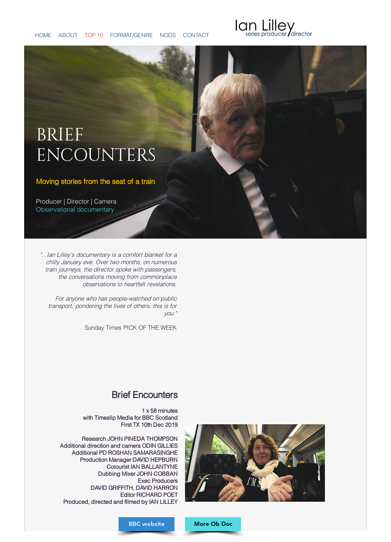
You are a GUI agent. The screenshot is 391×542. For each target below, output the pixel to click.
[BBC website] (147, 524)
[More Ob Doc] (213, 524)
